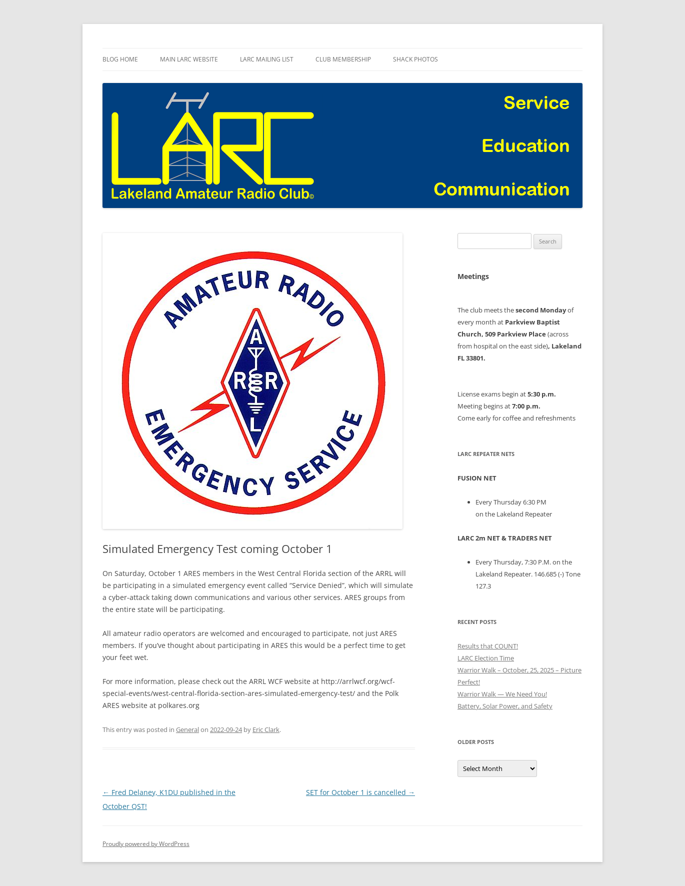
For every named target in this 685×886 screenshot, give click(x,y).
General (187, 729)
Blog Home (120, 59)
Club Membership (343, 59)
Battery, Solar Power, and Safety (505, 706)
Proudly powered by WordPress (146, 844)
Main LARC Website (189, 59)
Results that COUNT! (488, 646)
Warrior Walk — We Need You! (502, 694)
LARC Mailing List (267, 59)
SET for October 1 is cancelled (360, 792)
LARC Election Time (486, 658)
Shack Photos (415, 59)
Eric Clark (266, 729)
